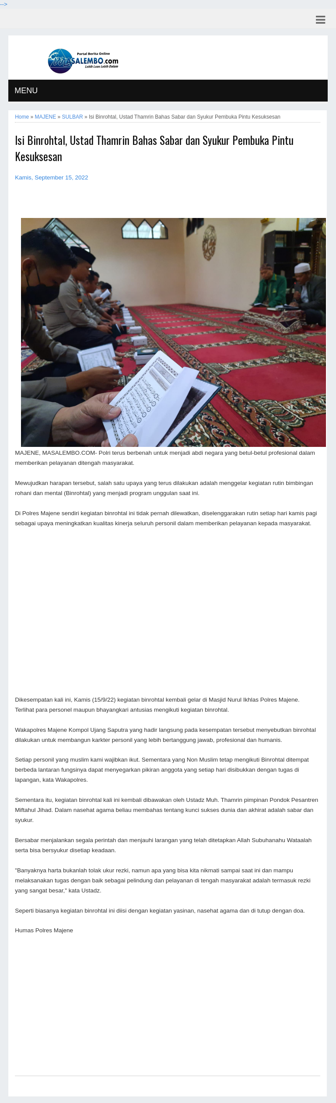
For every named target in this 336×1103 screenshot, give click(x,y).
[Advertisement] (167, 612)
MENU (26, 90)
